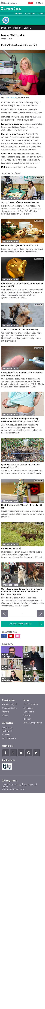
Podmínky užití (30, 784)
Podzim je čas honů (11, 548)
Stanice (5, 712)
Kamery (41, 13)
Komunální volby (9, 708)
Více (27, 27)
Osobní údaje (16, 784)
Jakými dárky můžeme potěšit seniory (20, 202)
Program (18, 13)
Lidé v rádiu (29, 712)
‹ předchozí (4, 613)
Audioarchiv (30, 13)
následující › (40, 613)
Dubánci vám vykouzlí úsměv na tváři (19, 245)
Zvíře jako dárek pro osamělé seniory (19, 329)
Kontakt (27, 719)
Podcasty (6, 735)
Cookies (5, 784)
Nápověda (28, 708)
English (5, 787)
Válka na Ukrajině (9, 704)
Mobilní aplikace (9, 738)
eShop (5, 715)
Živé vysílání (7, 727)
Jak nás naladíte (31, 704)
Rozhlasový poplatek (33, 723)
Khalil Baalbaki (11, 97)
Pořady (17, 27)
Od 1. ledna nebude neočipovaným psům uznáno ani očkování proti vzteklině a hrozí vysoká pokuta (21, 591)
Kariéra (27, 715)
